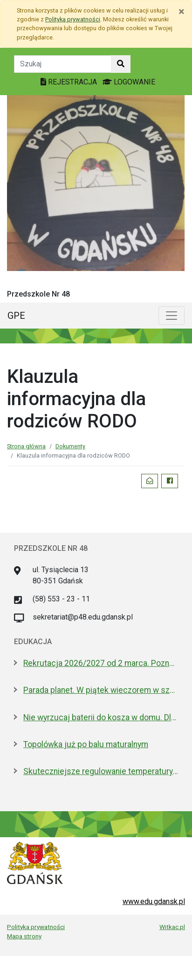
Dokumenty (70, 446)
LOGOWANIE (129, 82)
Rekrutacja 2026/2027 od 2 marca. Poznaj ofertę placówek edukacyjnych (100, 663)
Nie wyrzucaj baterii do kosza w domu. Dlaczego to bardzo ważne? (100, 717)
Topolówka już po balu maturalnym (85, 744)
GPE (16, 315)
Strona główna (26, 446)
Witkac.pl (172, 926)
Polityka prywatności (36, 926)
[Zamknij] (181, 11)
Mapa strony (24, 936)
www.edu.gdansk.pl (154, 901)
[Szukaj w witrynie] (120, 64)
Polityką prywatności (72, 19)
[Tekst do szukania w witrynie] (62, 64)
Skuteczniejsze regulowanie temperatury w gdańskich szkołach (100, 771)
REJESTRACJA (70, 82)
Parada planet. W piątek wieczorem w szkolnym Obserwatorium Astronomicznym (100, 690)
